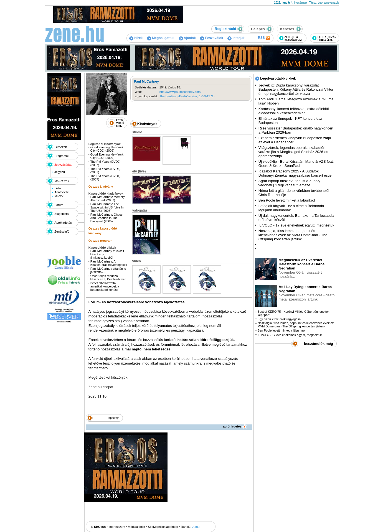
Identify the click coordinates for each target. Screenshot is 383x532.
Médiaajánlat (136, 526)
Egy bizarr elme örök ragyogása (279, 319)
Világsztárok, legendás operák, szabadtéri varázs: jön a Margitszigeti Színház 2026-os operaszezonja (293, 152)
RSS (264, 38)
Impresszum (116, 526)
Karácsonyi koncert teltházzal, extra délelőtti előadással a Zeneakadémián (293, 111)
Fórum (58, 205)
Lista (57, 188)
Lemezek (60, 147)
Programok (61, 155)
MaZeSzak (61, 181)
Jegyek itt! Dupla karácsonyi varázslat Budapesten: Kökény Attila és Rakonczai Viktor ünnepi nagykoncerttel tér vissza (295, 89)
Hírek (136, 38)
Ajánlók (187, 38)
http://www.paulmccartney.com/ (180, 91)
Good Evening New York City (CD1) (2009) (106, 149)
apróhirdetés (235, 426)
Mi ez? (58, 196)
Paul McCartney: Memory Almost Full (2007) (107, 198)
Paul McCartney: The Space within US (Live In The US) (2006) (107, 207)
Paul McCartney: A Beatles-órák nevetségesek (108, 263)
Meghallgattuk (160, 38)
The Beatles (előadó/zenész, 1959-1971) (187, 96)
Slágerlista (61, 213)
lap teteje (113, 417)
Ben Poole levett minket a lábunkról (286, 200)
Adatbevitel (61, 192)
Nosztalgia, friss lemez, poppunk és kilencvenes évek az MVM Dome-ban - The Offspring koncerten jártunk (292, 235)
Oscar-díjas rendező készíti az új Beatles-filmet (108, 277)
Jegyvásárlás (63, 164)
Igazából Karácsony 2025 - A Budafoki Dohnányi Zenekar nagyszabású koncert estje (295, 173)
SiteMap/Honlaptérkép (163, 526)
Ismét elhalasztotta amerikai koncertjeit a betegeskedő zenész (104, 286)
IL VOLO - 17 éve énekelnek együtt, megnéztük (296, 225)
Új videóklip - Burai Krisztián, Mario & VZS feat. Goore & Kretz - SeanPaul (296, 163)
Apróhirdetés (63, 222)
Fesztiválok (211, 38)
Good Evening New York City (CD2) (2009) (106, 156)
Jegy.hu (59, 172)
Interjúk (236, 38)
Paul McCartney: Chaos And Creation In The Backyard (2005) (106, 218)
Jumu (196, 526)
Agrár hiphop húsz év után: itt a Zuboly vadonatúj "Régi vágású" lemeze (289, 183)
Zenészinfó (61, 231)
